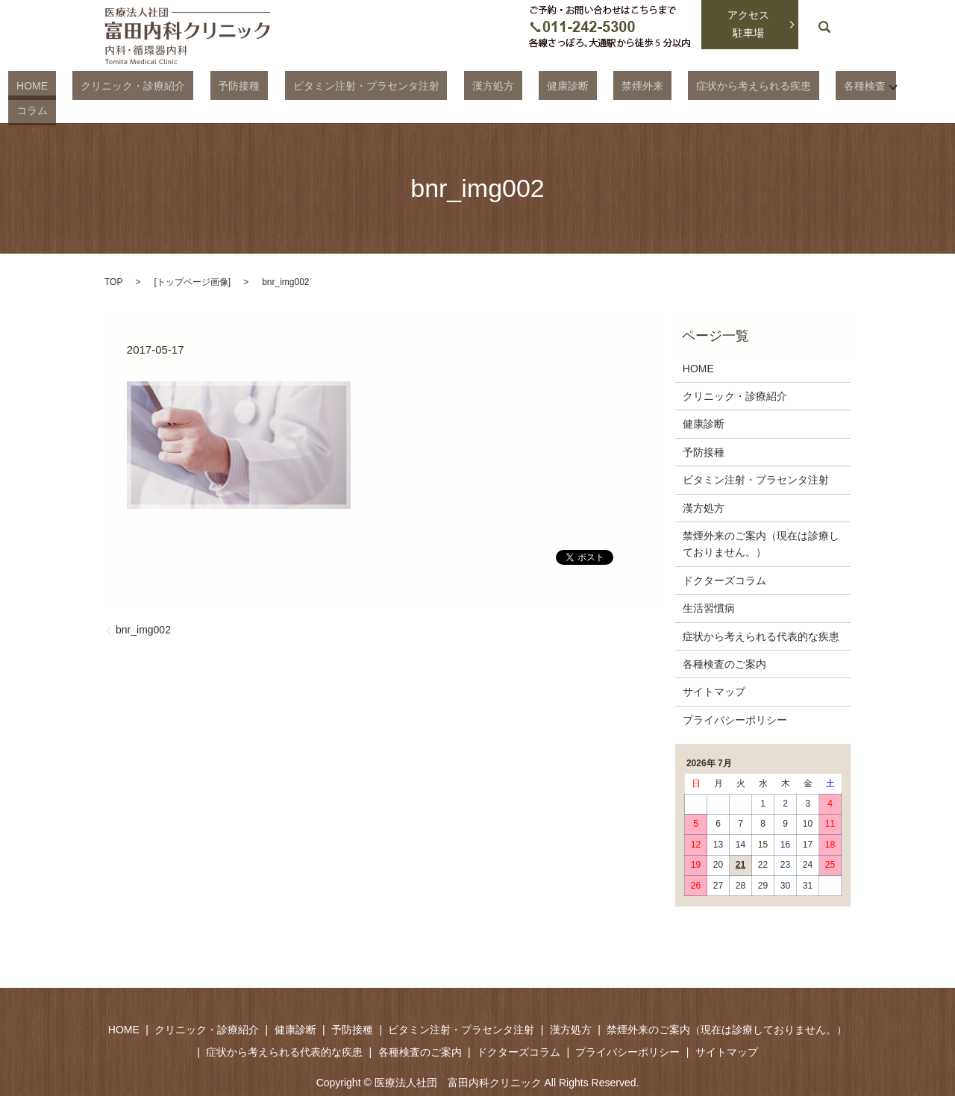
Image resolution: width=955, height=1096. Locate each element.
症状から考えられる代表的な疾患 (761, 610)
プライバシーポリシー (735, 694)
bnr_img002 (143, 604)
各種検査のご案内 (724, 639)
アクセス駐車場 (748, 24)
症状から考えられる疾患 (702, 85)
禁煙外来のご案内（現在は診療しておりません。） (761, 518)
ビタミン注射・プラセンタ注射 (379, 85)
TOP (113, 256)
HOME (94, 85)
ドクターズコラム (724, 554)
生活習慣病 (709, 583)
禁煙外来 (607, 85)
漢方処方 (490, 85)
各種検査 (797, 85)
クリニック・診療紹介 (179, 85)
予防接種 (268, 85)
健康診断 (548, 85)
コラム (861, 85)
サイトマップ (714, 666)
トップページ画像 (192, 256)
